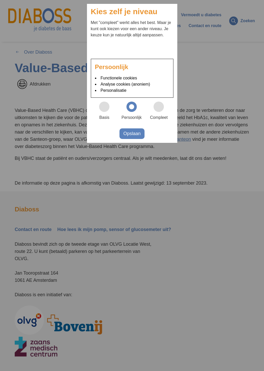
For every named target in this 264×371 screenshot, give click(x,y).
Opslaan (132, 133)
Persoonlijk (133, 111)
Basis (106, 111)
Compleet (161, 111)
